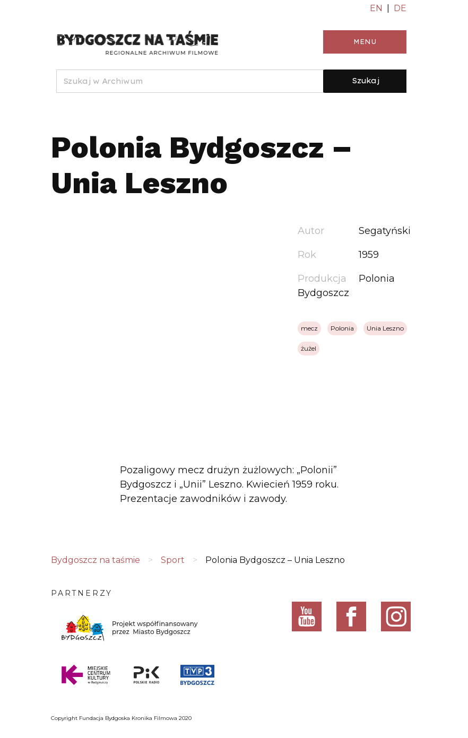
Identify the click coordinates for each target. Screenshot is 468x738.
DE (400, 8)
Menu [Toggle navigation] (364, 42)
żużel (308, 348)
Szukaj (365, 80)
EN (376, 8)
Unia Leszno (385, 328)
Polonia (342, 328)
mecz (309, 328)
